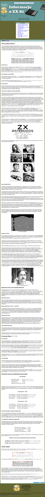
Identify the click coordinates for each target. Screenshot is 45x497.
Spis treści (22, 3)
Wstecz (27, 3)
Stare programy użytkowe (22, 31)
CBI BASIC (20, 29)
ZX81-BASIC (20, 34)
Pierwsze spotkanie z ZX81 (23, 24)
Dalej (32, 3)
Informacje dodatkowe (3, 495)
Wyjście (16, 3)
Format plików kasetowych (23, 35)
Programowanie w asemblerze (23, 30)
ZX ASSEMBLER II (21, 28)
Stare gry (19, 32)
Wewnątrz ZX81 (21, 33)
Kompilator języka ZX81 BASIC (23, 27)
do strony (42, 482)
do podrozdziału (36, 482)
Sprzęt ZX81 (20, 36)
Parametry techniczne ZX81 (23, 25)
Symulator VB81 (21, 26)
